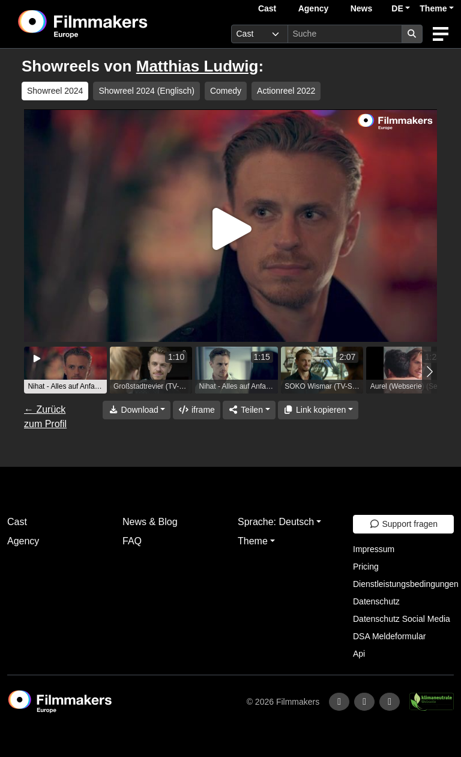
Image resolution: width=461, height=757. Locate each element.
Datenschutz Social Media (401, 619)
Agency (313, 8)
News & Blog (150, 522)
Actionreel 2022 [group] (286, 91)
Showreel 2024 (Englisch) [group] (146, 91)
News (362, 8)
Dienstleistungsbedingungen (406, 584)
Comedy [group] (225, 91)
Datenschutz (376, 601)
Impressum (373, 549)
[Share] (249, 410)
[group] (65, 370)
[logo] (112, 24)
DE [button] (397, 8)
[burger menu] (440, 33)
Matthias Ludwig (197, 66)
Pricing (366, 566)
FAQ (132, 541)
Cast (267, 8)
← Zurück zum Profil (45, 416)
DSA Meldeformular (389, 636)
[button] (429, 372)
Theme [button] (433, 8)
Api (359, 653)
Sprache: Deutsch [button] (276, 522)
